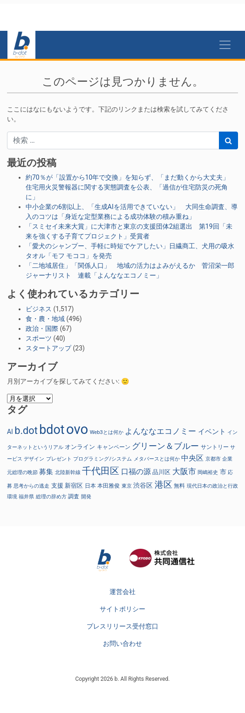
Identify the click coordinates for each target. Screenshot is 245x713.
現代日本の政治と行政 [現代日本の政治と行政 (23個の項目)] (212, 486)
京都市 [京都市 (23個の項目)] (213, 459)
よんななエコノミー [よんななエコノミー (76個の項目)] (160, 431)
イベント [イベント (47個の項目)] (212, 431)
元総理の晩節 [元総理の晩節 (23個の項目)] (22, 472)
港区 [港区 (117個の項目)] (163, 484)
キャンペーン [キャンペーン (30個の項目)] (113, 446)
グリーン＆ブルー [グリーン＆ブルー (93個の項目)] (165, 446)
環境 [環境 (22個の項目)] (12, 497)
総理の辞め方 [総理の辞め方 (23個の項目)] (51, 497)
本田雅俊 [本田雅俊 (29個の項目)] (108, 485)
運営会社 (122, 591)
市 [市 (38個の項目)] (223, 471)
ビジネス (39, 309)
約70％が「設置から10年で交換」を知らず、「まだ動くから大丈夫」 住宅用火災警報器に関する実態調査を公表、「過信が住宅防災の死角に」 (131, 187)
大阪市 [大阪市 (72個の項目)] (184, 471)
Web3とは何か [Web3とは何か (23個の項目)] (106, 432)
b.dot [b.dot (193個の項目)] (26, 430)
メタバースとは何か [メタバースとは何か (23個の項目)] (157, 459)
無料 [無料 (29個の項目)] (179, 485)
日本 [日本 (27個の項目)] (90, 485)
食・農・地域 (45, 318)
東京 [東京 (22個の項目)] (127, 486)
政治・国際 (42, 328)
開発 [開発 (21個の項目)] (86, 497)
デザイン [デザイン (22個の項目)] (34, 459)
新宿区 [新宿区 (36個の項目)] (74, 485)
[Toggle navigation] (225, 45)
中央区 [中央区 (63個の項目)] (192, 458)
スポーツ (39, 338)
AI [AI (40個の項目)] (10, 431)
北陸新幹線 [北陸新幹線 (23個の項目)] (68, 472)
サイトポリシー (122, 609)
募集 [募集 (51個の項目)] (46, 472)
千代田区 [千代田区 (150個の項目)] (100, 470)
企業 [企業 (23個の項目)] (227, 459)
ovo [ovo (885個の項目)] (77, 429)
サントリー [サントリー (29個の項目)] (215, 447)
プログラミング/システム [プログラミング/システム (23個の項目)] (102, 459)
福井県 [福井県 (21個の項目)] (26, 497)
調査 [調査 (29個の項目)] (73, 496)
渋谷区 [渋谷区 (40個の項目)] (143, 485)
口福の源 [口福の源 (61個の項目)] (136, 471)
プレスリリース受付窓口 (122, 626)
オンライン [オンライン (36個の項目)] (80, 446)
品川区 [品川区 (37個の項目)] (161, 471)
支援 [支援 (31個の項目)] (57, 485)
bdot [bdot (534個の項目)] (51, 429)
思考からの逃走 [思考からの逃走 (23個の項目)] (31, 486)
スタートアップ (48, 348)
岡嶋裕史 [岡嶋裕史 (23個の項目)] (207, 472)
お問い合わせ (122, 643)
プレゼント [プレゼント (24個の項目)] (59, 458)
